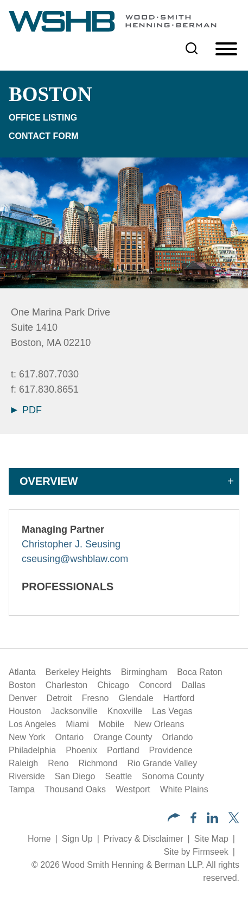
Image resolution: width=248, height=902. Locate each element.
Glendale (136, 698)
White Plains (184, 789)
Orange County (122, 737)
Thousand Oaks (75, 789)
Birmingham (144, 672)
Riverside (27, 776)
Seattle (118, 776)
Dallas (193, 685)
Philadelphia (32, 750)
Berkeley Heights (78, 672)
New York (27, 737)
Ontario (69, 737)
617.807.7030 (49, 374)
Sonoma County (173, 776)
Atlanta (22, 672)
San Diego (75, 776)
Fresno (95, 698)
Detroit (59, 698)
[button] (174, 818)
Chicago (113, 685)
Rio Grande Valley (163, 763)
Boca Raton (199, 672)
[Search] (192, 48)
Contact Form (44, 136)
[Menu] (226, 49)
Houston (25, 711)
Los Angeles (32, 724)
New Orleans (159, 724)
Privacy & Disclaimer (143, 838)
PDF (26, 410)
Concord (155, 685)
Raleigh (23, 763)
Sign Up (77, 838)
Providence (171, 750)
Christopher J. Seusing (71, 544)
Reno (58, 763)
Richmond (98, 763)
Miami (77, 724)
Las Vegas (172, 711)
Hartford (179, 698)
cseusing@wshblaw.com (75, 558)
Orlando (177, 737)
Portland (123, 750)
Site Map (211, 838)
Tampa (22, 789)
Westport (133, 789)
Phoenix (81, 750)
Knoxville (124, 711)
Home (39, 838)
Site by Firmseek (196, 851)
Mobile (111, 724)
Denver (23, 698)
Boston (22, 685)
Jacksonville (74, 711)
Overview (49, 481)
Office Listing (43, 117)
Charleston (66, 685)
